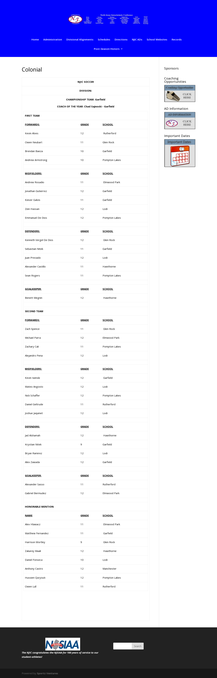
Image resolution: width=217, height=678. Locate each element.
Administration (52, 39)
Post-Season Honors (107, 49)
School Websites (157, 39)
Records (177, 39)
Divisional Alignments (79, 39)
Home (35, 39)
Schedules (104, 39)
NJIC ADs (137, 39)
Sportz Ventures (47, 673)
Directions (121, 39)
